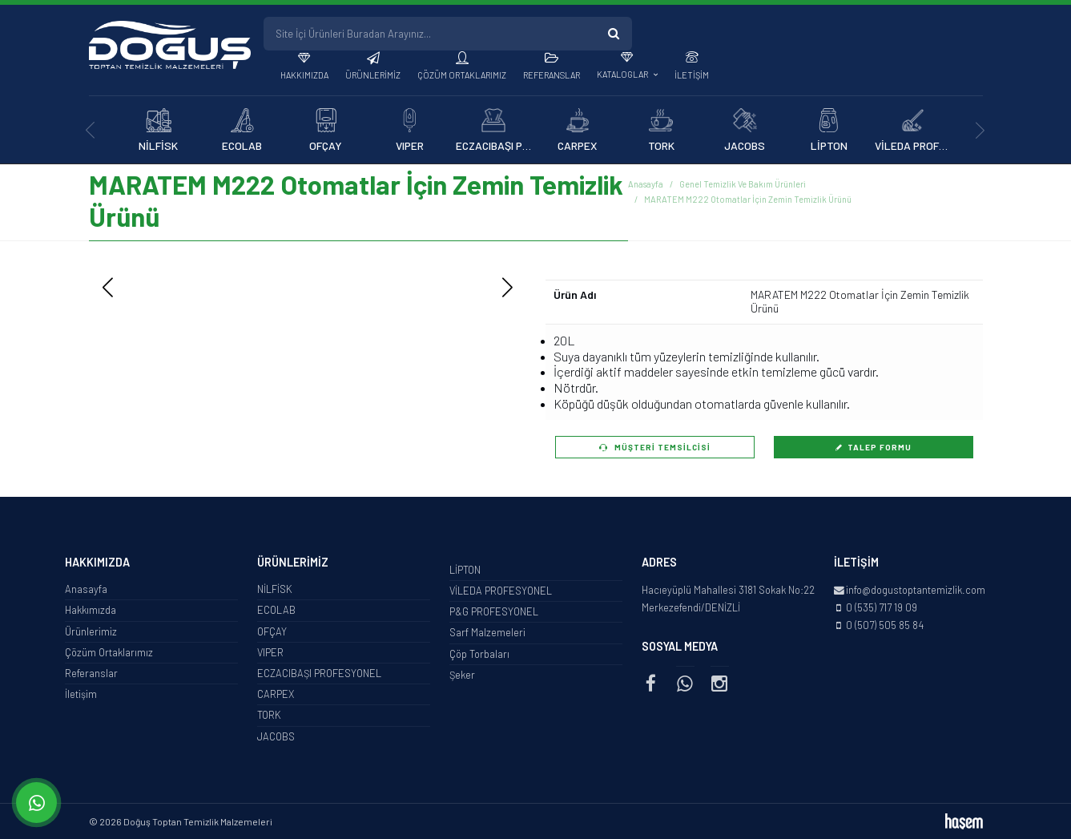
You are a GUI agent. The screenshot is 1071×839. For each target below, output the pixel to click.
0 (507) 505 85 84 (885, 625)
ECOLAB (276, 609)
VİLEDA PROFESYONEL (500, 590)
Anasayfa (645, 184)
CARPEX (275, 694)
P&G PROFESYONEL (493, 611)
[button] (507, 287)
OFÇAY (272, 631)
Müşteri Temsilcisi (655, 447)
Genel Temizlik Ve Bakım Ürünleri (742, 184)
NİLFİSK (274, 589)
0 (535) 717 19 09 (881, 607)
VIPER (270, 652)
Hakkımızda (304, 75)
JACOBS (276, 736)
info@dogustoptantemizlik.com (915, 589)
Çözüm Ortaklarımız (461, 75)
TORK (269, 714)
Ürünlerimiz (373, 75)
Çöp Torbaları (479, 653)
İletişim (691, 75)
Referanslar (551, 75)
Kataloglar (623, 74)
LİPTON (465, 569)
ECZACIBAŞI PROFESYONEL (319, 673)
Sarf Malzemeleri (487, 632)
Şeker (462, 674)
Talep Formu (873, 447)
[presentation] (91, 130)
